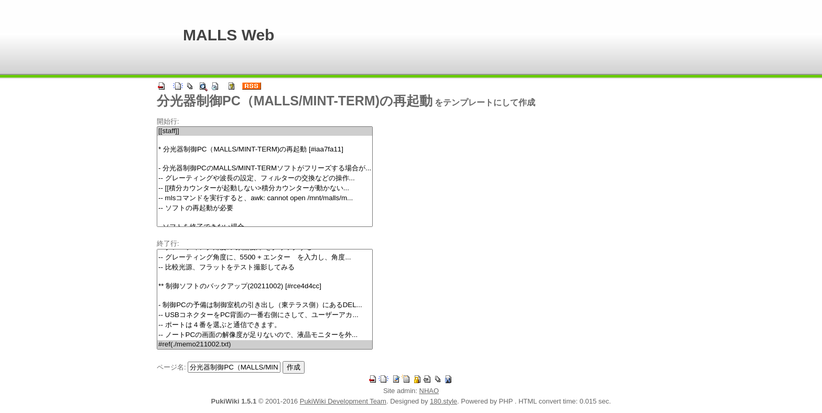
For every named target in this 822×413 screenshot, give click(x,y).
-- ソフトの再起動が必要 (264, 208)
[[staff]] (264, 131)
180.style (443, 401)
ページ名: (171, 367)
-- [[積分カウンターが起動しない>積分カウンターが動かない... (264, 188)
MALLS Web (228, 35)
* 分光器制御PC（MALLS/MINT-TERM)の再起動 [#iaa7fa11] (264, 150)
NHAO (429, 391)
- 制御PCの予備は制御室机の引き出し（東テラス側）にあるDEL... (264, 305)
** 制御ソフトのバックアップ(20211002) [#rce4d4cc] (264, 286)
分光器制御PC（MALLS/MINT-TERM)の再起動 (294, 100)
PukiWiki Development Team (343, 401)
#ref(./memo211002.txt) (264, 344)
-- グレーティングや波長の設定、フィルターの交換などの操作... (264, 178)
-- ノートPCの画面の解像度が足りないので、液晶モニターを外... (264, 335)
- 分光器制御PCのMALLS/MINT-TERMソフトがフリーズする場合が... (264, 168)
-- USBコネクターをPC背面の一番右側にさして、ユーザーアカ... (264, 315)
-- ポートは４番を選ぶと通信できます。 (264, 325)
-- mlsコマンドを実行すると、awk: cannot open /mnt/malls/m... (264, 198)
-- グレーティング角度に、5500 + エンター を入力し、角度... (264, 258)
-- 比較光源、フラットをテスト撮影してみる (264, 268)
